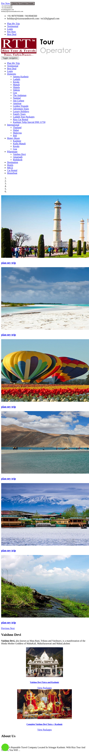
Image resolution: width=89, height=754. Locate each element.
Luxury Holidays (21, 111)
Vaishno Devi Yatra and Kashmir (44, 682)
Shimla (16, 87)
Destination (12, 162)
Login (10, 29)
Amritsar (17, 103)
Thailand (17, 127)
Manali (16, 84)
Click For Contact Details (22, 3)
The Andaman (19, 95)
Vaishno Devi (19, 154)
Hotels (10, 165)
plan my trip (8, 262)
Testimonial (12, 26)
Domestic (11, 74)
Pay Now (5, 3)
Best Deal (11, 34)
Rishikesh (17, 159)
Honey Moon (13, 138)
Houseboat (12, 173)
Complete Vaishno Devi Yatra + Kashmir (44, 724)
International (13, 125)
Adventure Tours (21, 108)
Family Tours (19, 114)
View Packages (44, 688)
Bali (15, 135)
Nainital (17, 98)
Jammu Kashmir (21, 76)
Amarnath (17, 157)
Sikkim (16, 90)
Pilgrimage (12, 151)
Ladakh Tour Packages (23, 116)
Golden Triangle (20, 106)
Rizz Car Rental (20, 119)
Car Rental (12, 170)
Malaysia (17, 133)
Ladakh (16, 79)
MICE (10, 167)
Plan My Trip (13, 23)
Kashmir (17, 141)
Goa (15, 92)
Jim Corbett (18, 100)
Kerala (16, 82)
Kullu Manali (19, 143)
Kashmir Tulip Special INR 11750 (29, 122)
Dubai (16, 130)
